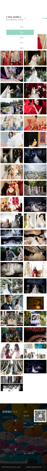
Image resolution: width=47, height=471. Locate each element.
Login (43, 467)
